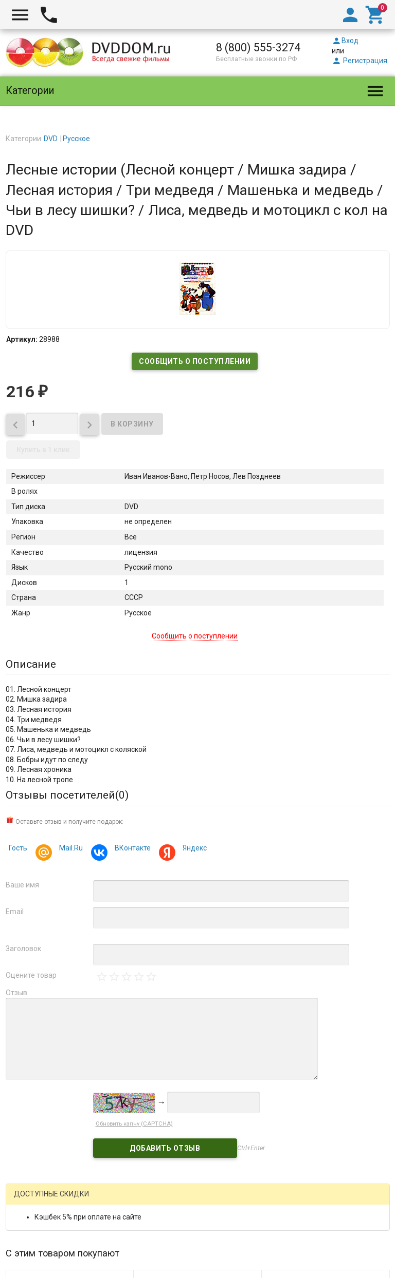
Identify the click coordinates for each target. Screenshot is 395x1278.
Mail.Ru (69, 849)
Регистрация (359, 60)
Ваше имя (22, 885)
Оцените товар (31, 975)
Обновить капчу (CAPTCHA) (134, 1113)
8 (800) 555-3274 (258, 47)
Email (15, 911)
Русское (76, 138)
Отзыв (16, 993)
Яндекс (193, 849)
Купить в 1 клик (43, 450)
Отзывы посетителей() (67, 795)
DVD (51, 138)
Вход (345, 40)
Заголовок (23, 948)
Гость (18, 848)
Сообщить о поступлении (194, 361)
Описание (31, 664)
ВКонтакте (131, 849)
